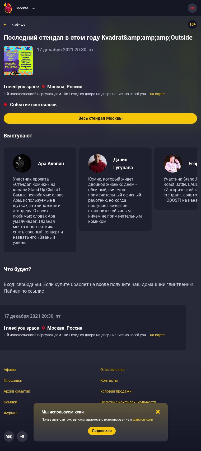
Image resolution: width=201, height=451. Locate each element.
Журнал (10, 413)
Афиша (10, 369)
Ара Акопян (51, 163)
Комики (10, 402)
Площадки (13, 380)
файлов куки (143, 419)
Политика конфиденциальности (128, 402)
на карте (157, 94)
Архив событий (17, 391)
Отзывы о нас (112, 369)
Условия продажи (116, 391)
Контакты (109, 380)
